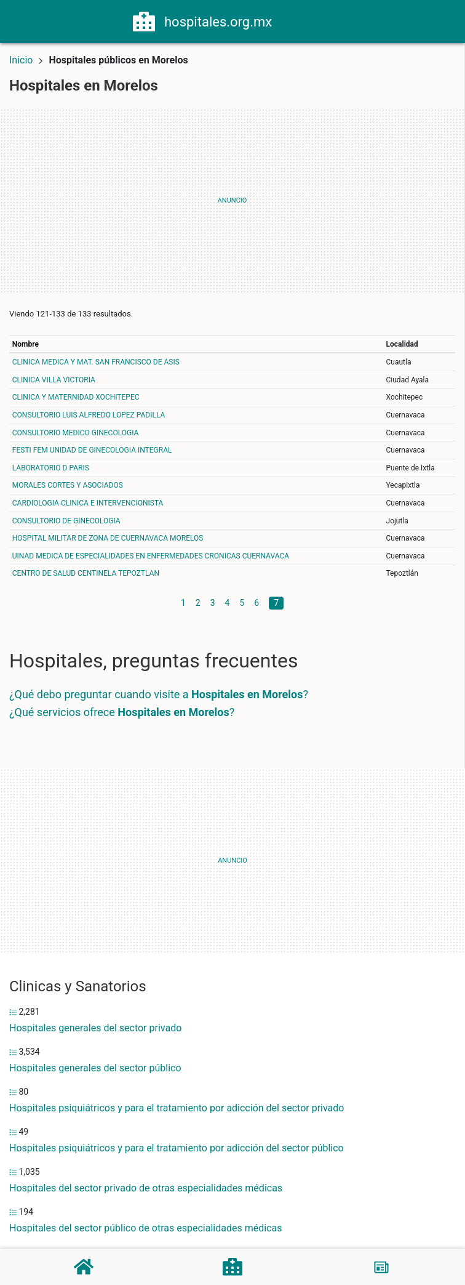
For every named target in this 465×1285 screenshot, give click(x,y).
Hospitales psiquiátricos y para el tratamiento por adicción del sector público (176, 1148)
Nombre (25, 344)
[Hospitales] (232, 1266)
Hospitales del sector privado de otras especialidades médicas (145, 1188)
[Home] (144, 20)
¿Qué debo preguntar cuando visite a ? (158, 694)
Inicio (21, 60)
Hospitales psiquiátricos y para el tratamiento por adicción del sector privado (176, 1108)
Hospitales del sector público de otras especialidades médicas (145, 1228)
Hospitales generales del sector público (95, 1068)
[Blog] (381, 1267)
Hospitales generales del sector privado (95, 1028)
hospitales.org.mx (218, 22)
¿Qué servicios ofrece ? (121, 712)
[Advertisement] (232, 201)
